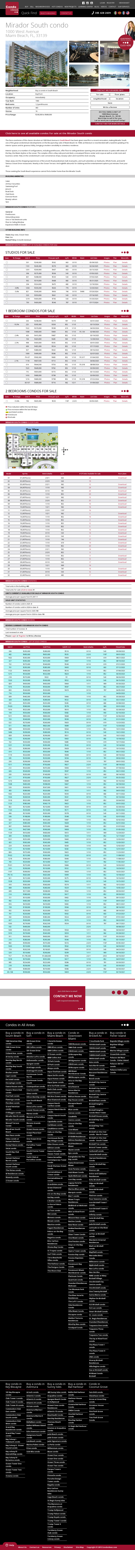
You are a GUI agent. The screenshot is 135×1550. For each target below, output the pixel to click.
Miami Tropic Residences (74, 1200)
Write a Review (110, 107)
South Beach (65, 140)
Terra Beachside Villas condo (54, 1258)
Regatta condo (54, 1237)
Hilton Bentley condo (35, 1097)
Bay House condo (76, 1100)
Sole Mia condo (33, 1451)
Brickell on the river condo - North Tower (98, 1133)
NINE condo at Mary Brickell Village (97, 1276)
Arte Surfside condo (56, 1085)
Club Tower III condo (15, 1405)
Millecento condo (97, 1261)
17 (90, 539)
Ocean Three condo (56, 1462)
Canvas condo (74, 1113)
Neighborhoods (42, 6)
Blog (97, 6)
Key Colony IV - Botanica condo (13, 1458)
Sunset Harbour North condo (13, 1159)
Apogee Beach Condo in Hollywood (56, 1400)
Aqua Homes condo (56, 1078)
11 (90, 536)
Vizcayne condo (75, 1314)
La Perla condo (53, 1444)
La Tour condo (53, 1210)
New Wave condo (75, 1224)
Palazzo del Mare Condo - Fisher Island (119, 1058)
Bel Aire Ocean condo (56, 1096)
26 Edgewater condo (77, 1060)
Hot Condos (57, 6)
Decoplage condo (13, 1083)
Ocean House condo (35, 1129)
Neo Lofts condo (96, 1268)
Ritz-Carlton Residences (52, 1242)
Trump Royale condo (56, 1517)
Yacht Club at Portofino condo (33, 1158)
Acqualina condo (54, 1396)
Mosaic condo (53, 1221)
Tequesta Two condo (98, 1335)
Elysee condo (74, 1149)
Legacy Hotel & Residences (74, 1184)
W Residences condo (15, 1173)
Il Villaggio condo (13, 1112)
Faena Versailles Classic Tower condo (56, 1152)
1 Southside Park (96, 1041)
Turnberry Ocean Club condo (55, 1531)
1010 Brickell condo (97, 1044)
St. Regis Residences (98, 1318)
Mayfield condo (96, 1252)
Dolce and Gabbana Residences (97, 1174)
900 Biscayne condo (76, 1077)
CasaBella (72, 1116)
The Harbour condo (56, 1264)
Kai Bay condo (53, 1197)
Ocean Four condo (55, 1455)
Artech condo (32, 1392)
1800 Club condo (75, 1047)
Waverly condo (12, 1177)
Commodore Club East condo (13, 1410)
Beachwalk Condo (55, 1415)
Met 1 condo (73, 1196)
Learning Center (85, 6)
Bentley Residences (56, 1418)
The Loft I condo (75, 1301)
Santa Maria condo (97, 1295)
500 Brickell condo (97, 1058)
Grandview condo (55, 1184)
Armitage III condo (34, 1070)
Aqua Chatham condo (57, 1071)
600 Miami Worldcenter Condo (77, 1072)
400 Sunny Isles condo (57, 1392)
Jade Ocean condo (55, 1437)
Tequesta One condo (98, 1325)
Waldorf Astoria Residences (75, 1319)
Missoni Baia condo (76, 1217)
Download (122, 478)
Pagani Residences (55, 1228)
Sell (32, 6)
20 (90, 491)
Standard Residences (98, 1322)
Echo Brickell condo (97, 1180)
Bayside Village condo (119, 1041)
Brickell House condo (98, 1116)
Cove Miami (73, 1129)
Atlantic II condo (33, 1399)
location (120, 99)
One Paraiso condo (76, 1241)
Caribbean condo (55, 1125)
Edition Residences (76, 1140)
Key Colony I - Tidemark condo (13, 1440)
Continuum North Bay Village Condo (55, 1139)
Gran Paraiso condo (77, 1169)
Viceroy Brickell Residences (96, 1361)
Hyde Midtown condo (77, 1176)
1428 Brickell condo (97, 1055)
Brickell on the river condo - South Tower (98, 1139)
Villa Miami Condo (76, 1311)
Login (102, 3)
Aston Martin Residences (74, 1091)
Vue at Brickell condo (98, 1370)
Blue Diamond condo (56, 1099)
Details (125, 262)
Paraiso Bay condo (76, 1254)
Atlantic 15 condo (55, 1411)
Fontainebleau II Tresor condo (54, 1173)
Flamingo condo (13, 1099)
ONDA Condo (74, 1410)
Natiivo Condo (74, 1221)
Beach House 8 (53, 1092)
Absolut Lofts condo (35, 1056)
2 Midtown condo (76, 1051)
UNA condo (94, 1357)
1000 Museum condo (77, 1044)
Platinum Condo (75, 1276)
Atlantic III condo (34, 1403)
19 (90, 481)
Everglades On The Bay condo (76, 1158)
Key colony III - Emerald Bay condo (14, 1452)
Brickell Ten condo (97, 1144)
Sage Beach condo (55, 1497)
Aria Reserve (73, 1087)
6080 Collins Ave (54, 1057)
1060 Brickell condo (97, 1051)
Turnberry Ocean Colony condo (55, 1537)
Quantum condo (75, 1280)
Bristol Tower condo (98, 1147)
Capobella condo (54, 1121)
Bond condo (94, 1078)
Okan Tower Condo (76, 1234)
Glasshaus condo (96, 1396)
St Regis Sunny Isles (56, 1500)
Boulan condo (12, 1072)
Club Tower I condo (14, 1398)
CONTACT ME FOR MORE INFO (110, 90)
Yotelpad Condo (75, 1327)
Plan (115, 262)
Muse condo (52, 1451)
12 (90, 484)
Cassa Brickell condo (98, 1154)
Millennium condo (55, 1448)
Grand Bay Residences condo (14, 1428)
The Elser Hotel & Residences (75, 1296)
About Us (22, 1547)
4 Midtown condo (76, 1064)
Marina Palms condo (35, 1444)
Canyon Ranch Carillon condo (53, 1104)
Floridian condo (13, 1103)
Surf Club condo (54, 1254)
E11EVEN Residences (77, 1136)
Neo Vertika (94, 1272)
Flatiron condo (95, 1195)
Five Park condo (13, 1096)
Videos (104, 6)
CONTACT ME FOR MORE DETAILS (110, 124)
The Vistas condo (13, 1170)
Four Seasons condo (98, 1199)
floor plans (120, 94)
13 (90, 497)
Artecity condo (12, 1056)
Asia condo (94, 1062)
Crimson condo (75, 1133)
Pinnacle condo (54, 1475)
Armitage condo (33, 1067)
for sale (99, 94)
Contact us (66, 13)
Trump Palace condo (56, 1513)
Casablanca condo (55, 1128)
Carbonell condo (96, 1151)
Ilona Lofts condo (34, 1106)
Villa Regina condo (97, 1366)
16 (90, 507)
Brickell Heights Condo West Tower (97, 1111)
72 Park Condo (53, 1061)
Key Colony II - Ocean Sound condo (15, 1446)
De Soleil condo (12, 1079)
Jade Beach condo (55, 1434)
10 (90, 504)
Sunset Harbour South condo (13, 1165)
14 (90, 517)
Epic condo (73, 1153)
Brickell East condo (97, 1100)
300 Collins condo (34, 1047)
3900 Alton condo (55, 1047)
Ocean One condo (55, 1458)
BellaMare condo (33, 1422)
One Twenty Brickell (98, 1291)
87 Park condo (53, 1064)
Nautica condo (54, 1224)
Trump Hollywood (55, 1510)
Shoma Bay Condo (55, 1247)
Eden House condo (55, 1144)
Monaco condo (54, 1217)
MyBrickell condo (96, 1265)
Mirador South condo (15, 1119)
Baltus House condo (77, 1096)
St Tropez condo (54, 1250)
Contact (112, 6)
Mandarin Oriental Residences (97, 1241)
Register (110, 3)
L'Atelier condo (54, 1201)
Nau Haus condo (13, 1135)
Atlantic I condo (33, 1396)
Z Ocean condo (12, 1180)
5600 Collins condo (55, 1050)
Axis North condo (97, 1065)
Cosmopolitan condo (35, 1086)
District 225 (94, 1170)
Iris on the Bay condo (56, 1194)
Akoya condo (53, 1068)
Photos (107, 262)
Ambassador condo (35, 1060)
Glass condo (31, 1093)
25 (90, 500)
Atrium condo (32, 1406)
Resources (46, 1547)
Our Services (123, 6)
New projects (70, 6)
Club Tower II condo (14, 1402)
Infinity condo (95, 1214)
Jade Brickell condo (97, 1224)
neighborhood (100, 99)
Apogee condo (32, 1063)
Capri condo (11, 1076)
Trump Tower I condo (56, 1520)
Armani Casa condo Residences (55, 1406)
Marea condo (32, 1113)
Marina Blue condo (76, 1189)
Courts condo (32, 1090)
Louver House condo (35, 1110)
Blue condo (73, 1109)
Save (110, 103)
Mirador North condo (15, 1116)
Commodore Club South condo (13, 1416)
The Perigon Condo (55, 1267)
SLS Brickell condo (97, 1304)
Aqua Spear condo (55, 1082)
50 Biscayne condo (76, 1067)
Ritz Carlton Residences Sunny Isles (55, 1491)
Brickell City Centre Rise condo (97, 1095)
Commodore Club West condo (13, 1422)
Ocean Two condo (55, 1465)
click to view (26, 590)
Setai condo (11, 1148)
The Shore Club (54, 1271)
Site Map (80, 1547)
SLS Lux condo (95, 1308)
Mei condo (52, 1214)
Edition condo (53, 1147)
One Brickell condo (97, 1288)
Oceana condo (12, 1476)
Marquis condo (75, 1192)
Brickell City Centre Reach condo (97, 1089)
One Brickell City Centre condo (96, 1283)
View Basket (124, 3)
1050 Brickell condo (97, 1048)
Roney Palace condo (14, 1145)
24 (90, 478)
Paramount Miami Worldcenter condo (77, 1271)
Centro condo (74, 1120)
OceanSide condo (118, 1054)
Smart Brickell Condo (98, 1311)
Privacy (57, 1547)
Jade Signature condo (57, 1441)
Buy (26, 6)
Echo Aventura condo (35, 1431)
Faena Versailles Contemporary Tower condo (56, 1160)
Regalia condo (53, 1485)
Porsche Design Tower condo (54, 1480)
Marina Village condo (119, 1050)
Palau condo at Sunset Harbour (13, 1140)
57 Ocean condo (54, 1054)
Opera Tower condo (77, 1251)
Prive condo (31, 1448)
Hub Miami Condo (76, 1172)
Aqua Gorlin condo (55, 1075)
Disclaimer (68, 1547)
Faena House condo (14, 1086)
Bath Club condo (54, 1089)
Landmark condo (33, 1441)
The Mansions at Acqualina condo (54, 1505)
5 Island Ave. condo (14, 1053)
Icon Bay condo (75, 1179)
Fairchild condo (96, 1392)
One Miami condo (76, 1238)
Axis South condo (97, 1069)
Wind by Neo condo (76, 1324)
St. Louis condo (96, 1315)
